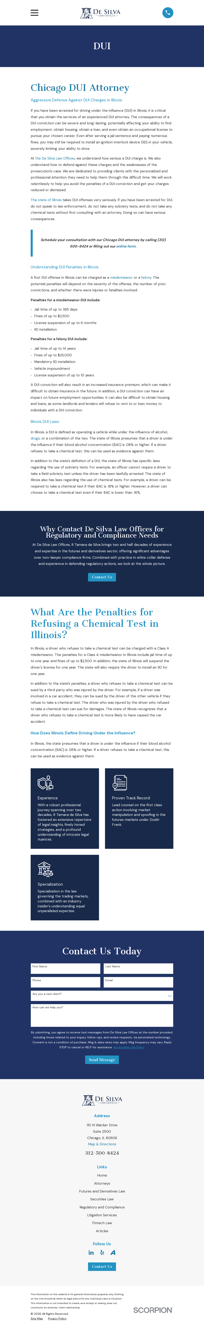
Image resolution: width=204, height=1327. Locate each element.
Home (102, 1175)
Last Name (112, 966)
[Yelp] (102, 1252)
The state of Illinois (46, 200)
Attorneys (102, 1183)
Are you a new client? (47, 994)
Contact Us (102, 577)
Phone (37, 980)
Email (109, 980)
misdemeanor (121, 277)
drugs (35, 438)
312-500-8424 (102, 1153)
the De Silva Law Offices (55, 158)
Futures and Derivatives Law (102, 1191)
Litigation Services (102, 1215)
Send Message (102, 1060)
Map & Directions (102, 1144)
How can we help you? (48, 1007)
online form (125, 246)
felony (146, 277)
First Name (40, 966)
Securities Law (102, 1199)
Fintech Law (102, 1223)
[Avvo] (112, 1252)
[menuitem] (37, 1319)
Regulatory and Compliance (102, 1207)
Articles (102, 1231)
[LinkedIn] (91, 1252)
